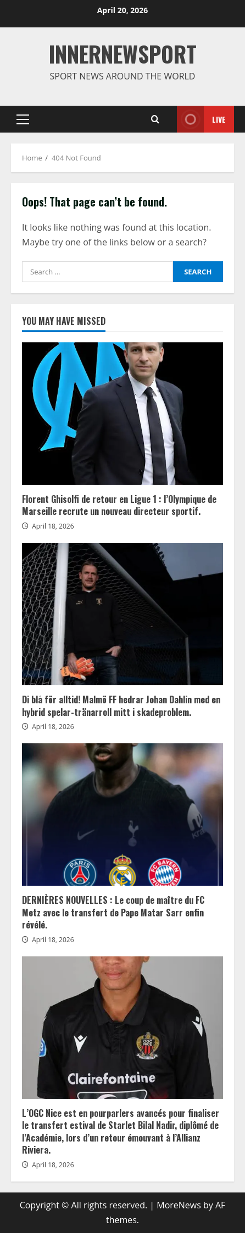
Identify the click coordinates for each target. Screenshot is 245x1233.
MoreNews (179, 1205)
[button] (23, 119)
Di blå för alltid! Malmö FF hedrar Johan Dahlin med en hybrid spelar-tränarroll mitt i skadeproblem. (122, 614)
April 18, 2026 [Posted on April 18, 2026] (53, 526)
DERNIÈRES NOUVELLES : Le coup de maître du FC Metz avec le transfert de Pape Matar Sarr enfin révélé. (122, 814)
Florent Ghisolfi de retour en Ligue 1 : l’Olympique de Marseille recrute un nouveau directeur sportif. (122, 413)
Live (201, 119)
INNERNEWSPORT (123, 53)
